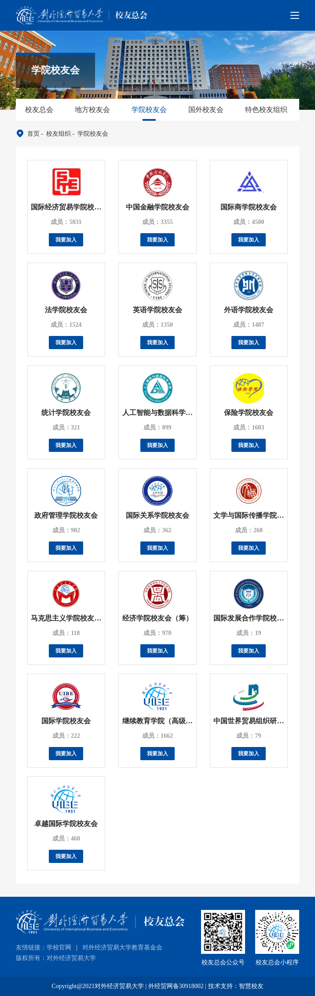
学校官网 (59, 947)
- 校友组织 (55, 133)
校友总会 (39, 109)
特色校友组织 (266, 109)
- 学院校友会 (89, 133)
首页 (33, 133)
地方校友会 (92, 109)
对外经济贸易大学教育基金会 (122, 947)
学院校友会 (149, 109)
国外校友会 (205, 109)
